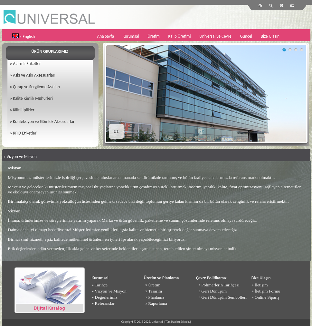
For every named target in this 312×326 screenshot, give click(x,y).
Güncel (246, 36)
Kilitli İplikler (23, 110)
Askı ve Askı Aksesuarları (34, 75)
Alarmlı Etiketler (27, 63)
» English (27, 36)
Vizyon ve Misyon (110, 291)
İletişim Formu (267, 291)
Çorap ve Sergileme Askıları (36, 86)
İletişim (261, 285)
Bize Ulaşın (270, 36)
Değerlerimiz (106, 297)
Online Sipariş (267, 297)
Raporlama (157, 303)
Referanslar (104, 303)
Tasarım (155, 291)
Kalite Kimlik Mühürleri (32, 98)
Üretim (153, 36)
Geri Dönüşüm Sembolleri (224, 297)
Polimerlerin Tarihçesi (220, 285)
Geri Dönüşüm (214, 291)
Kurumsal (131, 36)
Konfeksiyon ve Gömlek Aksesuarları (44, 121)
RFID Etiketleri (25, 133)
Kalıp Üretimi (179, 36)
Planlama (156, 297)
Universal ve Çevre (215, 36)
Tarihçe (101, 285)
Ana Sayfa (105, 36)
